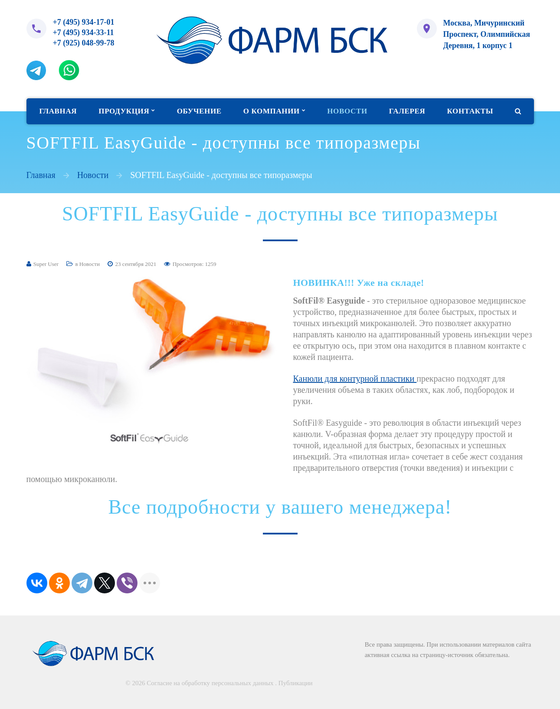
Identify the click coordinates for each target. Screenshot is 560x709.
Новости (93, 176)
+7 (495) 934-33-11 (83, 33)
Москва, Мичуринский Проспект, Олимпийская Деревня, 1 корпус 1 (487, 34)
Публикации (295, 683)
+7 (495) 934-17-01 (84, 22)
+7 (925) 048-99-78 (84, 44)
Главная (41, 176)
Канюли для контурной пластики (355, 380)
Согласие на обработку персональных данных (210, 683)
